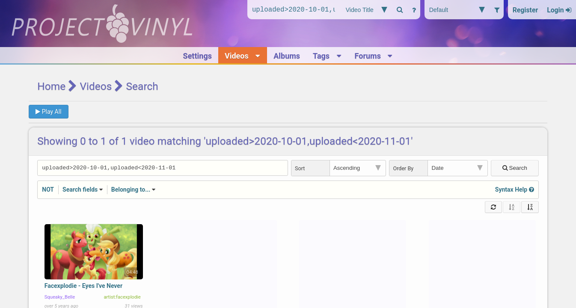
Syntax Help (514, 190)
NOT (48, 190)
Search (514, 168)
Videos (96, 86)
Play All (48, 111)
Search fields (80, 190)
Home (51, 86)
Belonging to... (131, 190)
